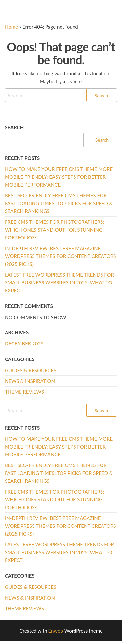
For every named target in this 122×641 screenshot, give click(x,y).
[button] (112, 10)
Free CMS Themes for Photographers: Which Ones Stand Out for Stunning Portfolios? (54, 229)
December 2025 (24, 343)
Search (14, 127)
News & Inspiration (30, 381)
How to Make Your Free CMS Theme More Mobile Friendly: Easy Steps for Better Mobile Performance (59, 177)
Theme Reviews (24, 392)
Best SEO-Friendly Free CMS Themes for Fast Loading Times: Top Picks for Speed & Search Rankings (59, 203)
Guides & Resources (30, 370)
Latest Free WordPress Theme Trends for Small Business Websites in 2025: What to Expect (59, 282)
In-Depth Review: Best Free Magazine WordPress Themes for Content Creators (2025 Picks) (60, 256)
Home (11, 27)
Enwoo (55, 630)
